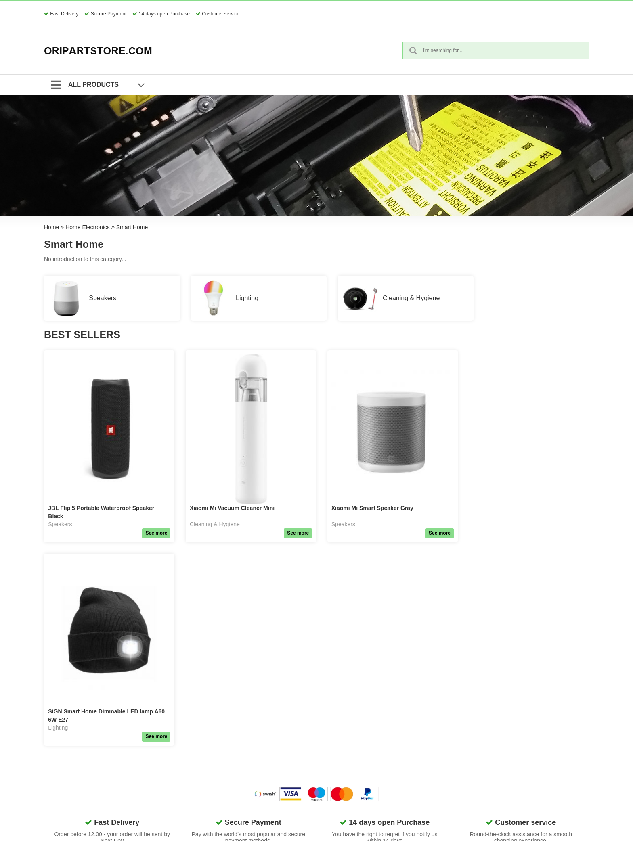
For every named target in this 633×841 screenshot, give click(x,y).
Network (232, 747)
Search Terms (327, 727)
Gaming (231, 757)
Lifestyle (232, 787)
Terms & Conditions (334, 716)
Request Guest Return (338, 747)
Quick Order (325, 737)
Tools (228, 797)
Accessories (237, 716)
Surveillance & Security (251, 777)
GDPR (318, 706)
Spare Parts (237, 706)
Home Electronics (87, 227)
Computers (235, 737)
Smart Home (132, 227)
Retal (228, 807)
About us (410, 716)
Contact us (412, 706)
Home (51, 227)
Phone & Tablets (242, 727)
